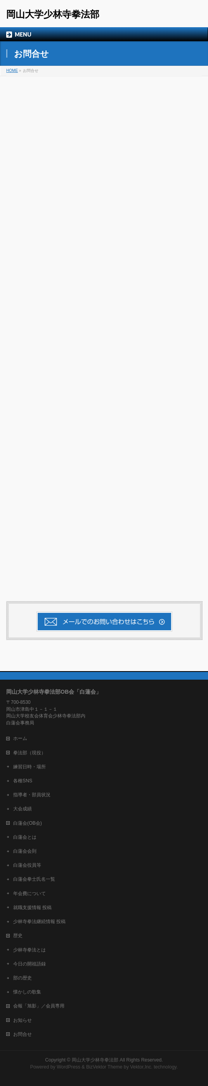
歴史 (18, 935)
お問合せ (22, 1034)
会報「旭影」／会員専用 (38, 1006)
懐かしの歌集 (27, 992)
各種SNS (22, 780)
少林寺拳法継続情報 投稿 (39, 921)
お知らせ (22, 1020)
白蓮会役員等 (27, 865)
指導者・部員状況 (31, 794)
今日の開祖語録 (29, 964)
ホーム (20, 738)
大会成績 (22, 808)
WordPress (68, 1067)
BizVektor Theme (104, 1067)
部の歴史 (22, 978)
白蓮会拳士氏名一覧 (34, 879)
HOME (12, 70)
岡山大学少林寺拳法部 (52, 14)
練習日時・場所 (29, 766)
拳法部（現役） (29, 752)
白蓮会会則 (24, 851)
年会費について (29, 893)
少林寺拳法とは (29, 950)
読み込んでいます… (104, 332)
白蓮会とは (24, 837)
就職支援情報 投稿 (32, 907)
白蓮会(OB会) (27, 823)
